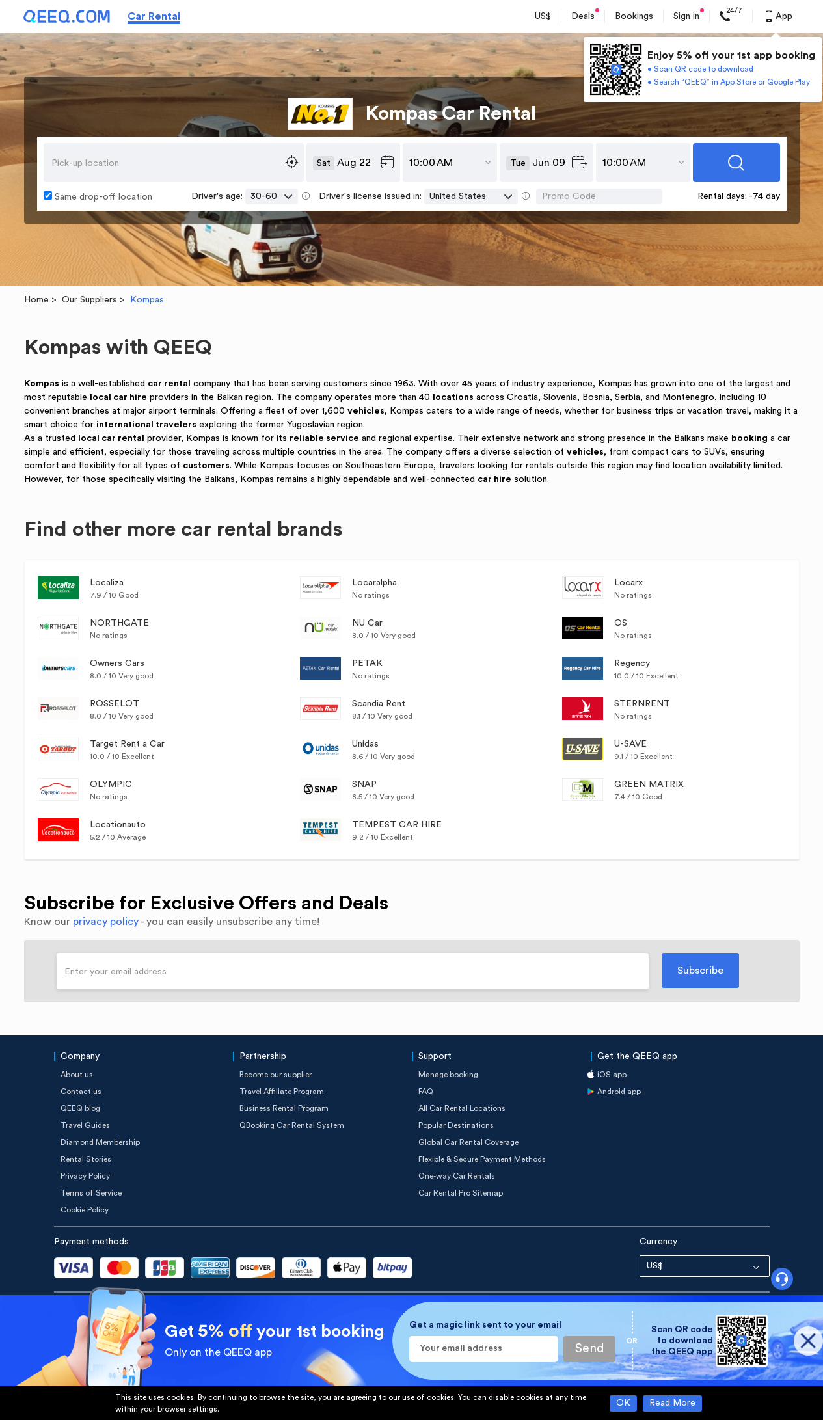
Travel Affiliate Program (281, 1091)
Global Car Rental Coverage (468, 1142)
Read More (672, 1403)
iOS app (612, 1074)
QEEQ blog (80, 1108)
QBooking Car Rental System (291, 1125)
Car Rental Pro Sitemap (460, 1193)
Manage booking (448, 1074)
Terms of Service (91, 1193)
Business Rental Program (284, 1108)
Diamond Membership (100, 1142)
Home (36, 299)
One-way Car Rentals (456, 1176)
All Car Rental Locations (462, 1108)
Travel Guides (85, 1125)
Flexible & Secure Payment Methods (482, 1159)
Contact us (81, 1091)
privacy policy (106, 922)
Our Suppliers (89, 299)
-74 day (764, 196)
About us (77, 1074)
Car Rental (154, 16)
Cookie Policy (85, 1210)
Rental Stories (86, 1159)
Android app (619, 1091)
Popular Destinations (456, 1125)
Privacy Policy (85, 1176)
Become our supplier (275, 1074)
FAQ (425, 1091)
